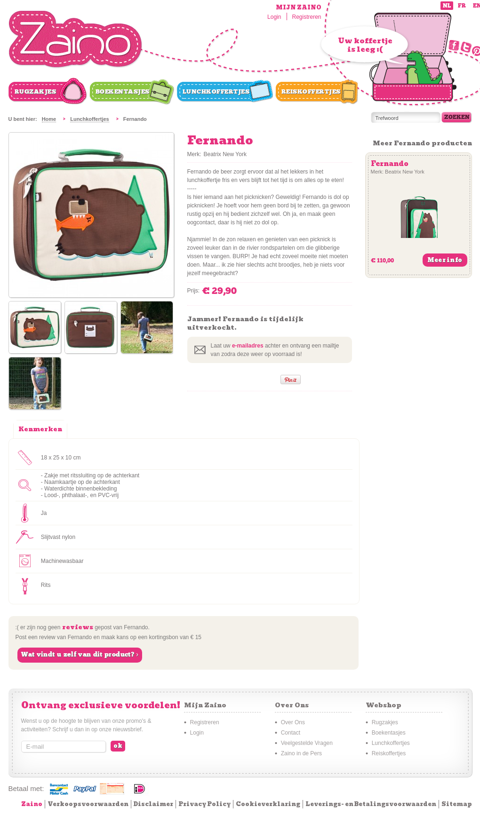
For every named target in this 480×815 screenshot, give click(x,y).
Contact (290, 732)
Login (274, 17)
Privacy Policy (204, 803)
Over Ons (293, 722)
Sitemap (456, 803)
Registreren (306, 17)
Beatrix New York (225, 154)
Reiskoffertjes (311, 91)
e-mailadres (248, 345)
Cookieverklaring (268, 803)
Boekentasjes (123, 91)
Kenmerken (40, 429)
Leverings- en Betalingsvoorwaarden (370, 803)
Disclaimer (153, 803)
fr (462, 6)
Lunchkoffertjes (216, 91)
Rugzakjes (35, 91)
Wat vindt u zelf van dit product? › (79, 654)
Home (49, 119)
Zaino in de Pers (301, 753)
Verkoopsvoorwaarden (88, 803)
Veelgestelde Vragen (307, 743)
